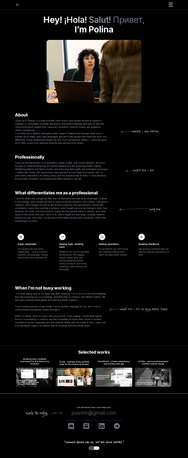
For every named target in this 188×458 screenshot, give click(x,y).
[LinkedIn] (102, 426)
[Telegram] (117, 426)
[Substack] (86, 426)
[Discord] (71, 426)
